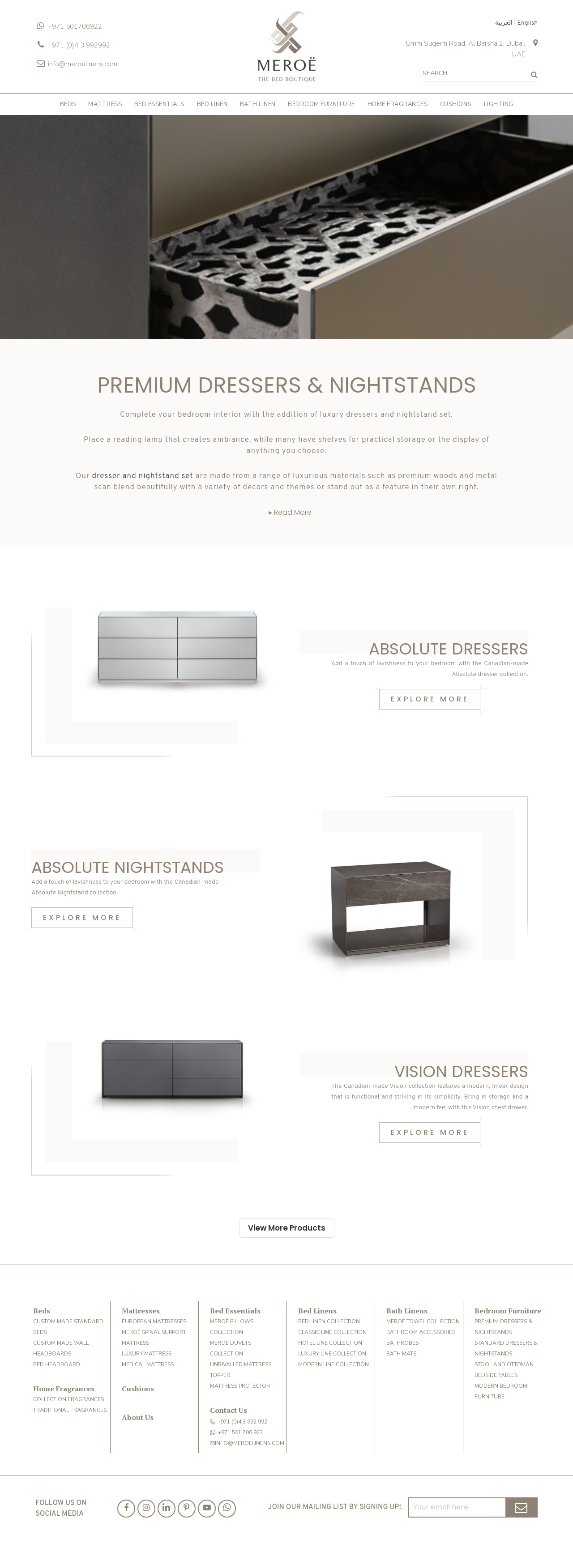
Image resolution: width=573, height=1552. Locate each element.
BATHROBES (402, 1343)
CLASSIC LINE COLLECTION (332, 1332)
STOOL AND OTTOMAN (504, 1364)
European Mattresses (154, 1321)
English (527, 23)
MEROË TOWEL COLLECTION (423, 1321)
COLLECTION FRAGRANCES (68, 1399)
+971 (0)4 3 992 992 (238, 1421)
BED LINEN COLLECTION (329, 1321)
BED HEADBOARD (56, 1364)
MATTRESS (105, 104)
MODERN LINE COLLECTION (333, 1364)
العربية (504, 23)
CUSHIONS (455, 104)
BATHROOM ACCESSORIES (420, 1332)
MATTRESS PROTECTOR (240, 1386)
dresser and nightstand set (142, 476)
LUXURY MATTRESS (146, 1353)
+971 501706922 (75, 26)
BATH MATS (401, 1353)
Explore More (430, 699)
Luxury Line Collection (332, 1353)
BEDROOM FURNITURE (321, 104)
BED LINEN (212, 104)
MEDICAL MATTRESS (148, 1364)
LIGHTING (498, 104)
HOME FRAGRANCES (398, 104)
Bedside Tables (496, 1375)
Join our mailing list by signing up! (334, 1507)
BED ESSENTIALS (159, 104)
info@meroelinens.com (82, 64)
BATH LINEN (258, 104)
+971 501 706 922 (236, 1432)
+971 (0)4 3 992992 (79, 45)
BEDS (68, 104)
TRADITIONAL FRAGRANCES (70, 1410)
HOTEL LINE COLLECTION (330, 1343)
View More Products (286, 1228)
